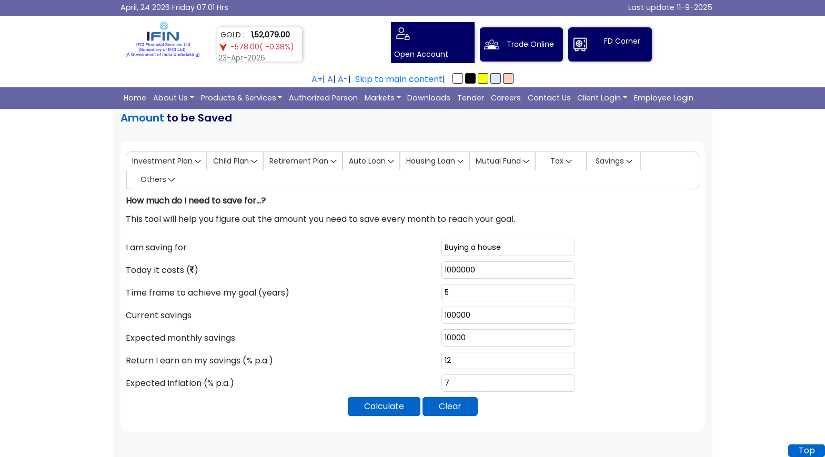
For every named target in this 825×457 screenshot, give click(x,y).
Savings (614, 161)
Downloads (428, 98)
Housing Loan (435, 161)
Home (135, 98)
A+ (317, 79)
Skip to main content (398, 79)
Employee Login (663, 98)
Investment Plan (166, 161)
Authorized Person (323, 98)
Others (157, 179)
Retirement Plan (303, 161)
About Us (170, 98)
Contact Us (549, 98)
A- (343, 79)
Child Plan (235, 161)
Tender (470, 98)
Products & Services (238, 98)
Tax (561, 161)
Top (807, 450)
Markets (380, 98)
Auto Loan (371, 161)
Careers (506, 98)
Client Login (599, 98)
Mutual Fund (502, 161)
